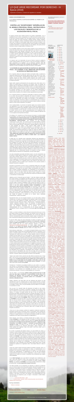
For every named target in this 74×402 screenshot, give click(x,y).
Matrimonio (50, 277)
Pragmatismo (63, 303)
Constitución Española (53, 187)
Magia (49, 276)
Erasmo (63, 218)
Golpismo (54, 241)
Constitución (63, 185)
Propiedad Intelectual (56, 313)
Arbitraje (55, 154)
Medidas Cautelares (55, 278)
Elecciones (59, 215)
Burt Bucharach (54, 166)
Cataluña (53, 170)
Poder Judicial (51, 301)
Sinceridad (63, 334)
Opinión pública (58, 290)
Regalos (52, 318)
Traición (60, 343)
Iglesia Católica (54, 246)
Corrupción (58, 189)
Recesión (56, 317)
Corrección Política (52, 189)
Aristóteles (50, 155)
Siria (53, 336)
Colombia (57, 177)
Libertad (56, 271)
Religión (63, 319)
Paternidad (60, 294)
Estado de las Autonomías (59, 223)
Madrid (60, 275)
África (60, 148)
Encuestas (60, 217)
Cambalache (50, 168)
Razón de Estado (51, 317)
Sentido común (55, 333)
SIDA (60, 334)
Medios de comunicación (52, 279)
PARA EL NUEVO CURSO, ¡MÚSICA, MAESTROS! (62, 115)
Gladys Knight (62, 240)
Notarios (49, 288)
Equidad (60, 218)
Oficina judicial (62, 289)
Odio (58, 289)
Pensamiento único (56, 296)
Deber (64, 193)
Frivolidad (63, 235)
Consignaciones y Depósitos (53, 185)
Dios (57, 208)
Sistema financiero (58, 336)
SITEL (64, 336)
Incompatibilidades (51, 249)
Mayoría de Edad (55, 277)
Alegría (52, 150)
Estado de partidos (53, 224)
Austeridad (53, 159)
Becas (55, 162)
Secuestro (58, 331)
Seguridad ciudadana (58, 332)
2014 (60, 54)
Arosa (53, 155)
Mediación (59, 277)
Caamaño (22, 379)
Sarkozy (60, 327)
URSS (56, 350)
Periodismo (53, 297)
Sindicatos (50, 336)
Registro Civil (63, 318)
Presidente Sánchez (51, 306)
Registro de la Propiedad (52, 319)
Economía (58, 211)
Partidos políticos (55, 294)
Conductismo (63, 179)
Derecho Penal (58, 201)
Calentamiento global (56, 167)
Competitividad (56, 178)
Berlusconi (53, 163)
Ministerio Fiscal (12, 380)
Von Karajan (50, 355)
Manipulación (57, 276)
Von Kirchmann (54, 355)
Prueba (49, 314)
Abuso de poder (62, 141)
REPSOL (53, 320)
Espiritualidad (50, 221)
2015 (60, 52)
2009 (60, 133)
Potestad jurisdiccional (52, 303)
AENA (54, 148)
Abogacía (50, 140)
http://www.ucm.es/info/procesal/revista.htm (18, 225)
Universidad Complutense (60, 349)
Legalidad (63, 266)
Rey (48, 325)
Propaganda (50, 313)
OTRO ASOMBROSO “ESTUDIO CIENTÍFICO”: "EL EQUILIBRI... (62, 101)
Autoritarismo (53, 161)
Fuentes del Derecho (61, 236)
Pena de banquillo (61, 295)
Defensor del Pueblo (57, 194)
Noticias (53, 288)
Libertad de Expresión (52, 272)
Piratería (49, 299)
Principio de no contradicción (60, 308)
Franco (64, 234)
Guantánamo (50, 242)
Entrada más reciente (15, 390)
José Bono (63, 260)
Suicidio (60, 339)
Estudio (60, 226)
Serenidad (60, 333)
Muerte (52, 284)
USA (59, 350)
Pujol (60, 314)
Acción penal (58, 142)
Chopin (59, 172)
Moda (60, 283)
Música (57, 284)
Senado (63, 332)
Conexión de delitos (52, 180)
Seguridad (53, 332)
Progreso (63, 312)
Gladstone (57, 240)
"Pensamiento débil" (52, 139)
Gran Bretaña (59, 241)
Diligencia (55, 207)
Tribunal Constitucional (59, 344)
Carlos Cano (54, 169)
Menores (59, 279)
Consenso (63, 184)
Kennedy (53, 266)
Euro (49, 228)
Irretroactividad (55, 259)
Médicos (49, 278)
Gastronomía (50, 240)
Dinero (59, 207)
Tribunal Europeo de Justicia (60, 345)
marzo (61, 128)
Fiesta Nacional (53, 232)
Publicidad (56, 314)
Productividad (50, 312)
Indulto (59, 252)
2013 (60, 55)
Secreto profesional (52, 331)
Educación (62, 212)
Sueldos (57, 339)
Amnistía (49, 153)
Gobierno (50, 241)
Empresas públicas (55, 217)
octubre (61, 66)
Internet (54, 257)
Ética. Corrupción (62, 227)
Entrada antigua (41, 390)
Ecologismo (53, 211)
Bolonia (18, 379)
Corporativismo (58, 188)
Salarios (49, 327)
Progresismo (59, 312)
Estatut (52, 226)
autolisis (57, 159)
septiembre (62, 68)
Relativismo (59, 319)
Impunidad (56, 248)
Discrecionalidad (62, 208)
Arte (62, 155)
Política (59, 301)
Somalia (54, 338)
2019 (60, 47)
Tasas (52, 340)
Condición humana (57, 179)
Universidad (50, 349)
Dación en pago (58, 193)
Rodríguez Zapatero (60, 325)
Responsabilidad (61, 321)
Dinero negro (62, 207)
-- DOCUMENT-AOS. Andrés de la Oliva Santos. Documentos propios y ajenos (55, 28)
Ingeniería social (51, 254)
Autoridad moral (58, 160)
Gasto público (61, 239)
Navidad (57, 286)
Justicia (58, 265)
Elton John (50, 216)
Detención (59, 206)
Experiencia (63, 229)
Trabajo (57, 343)
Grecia (64, 241)
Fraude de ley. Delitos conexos (57, 235)
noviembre (62, 63)
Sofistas (58, 337)
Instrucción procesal (31, 379)
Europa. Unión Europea (57, 228)
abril (60, 126)
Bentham (49, 163)
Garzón (54, 239)
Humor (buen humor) (55, 245)
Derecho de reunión (54, 200)
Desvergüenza (54, 206)
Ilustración (63, 246)
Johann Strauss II (57, 260)
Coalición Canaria (61, 173)
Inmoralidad (56, 254)
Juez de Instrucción (39, 379)
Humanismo (50, 245)
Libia (52, 273)
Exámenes (50, 229)
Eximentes (58, 229)
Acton (55, 145)
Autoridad (53, 160)
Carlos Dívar (59, 169)
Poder (58, 300)
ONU (49, 290)
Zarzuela (54, 356)
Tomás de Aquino (53, 342)
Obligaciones (50, 289)
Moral (49, 284)
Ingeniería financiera (61, 253)
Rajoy (57, 315)
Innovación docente (61, 254)
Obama (63, 288)
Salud (53, 327)
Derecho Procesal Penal (57, 202)
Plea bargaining (52, 300)
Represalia (50, 320)
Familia (49, 230)
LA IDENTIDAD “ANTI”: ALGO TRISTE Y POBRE (61, 109)
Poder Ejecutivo (62, 300)
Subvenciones (53, 339)
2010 (60, 60)
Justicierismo (63, 265)
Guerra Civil (57, 242)
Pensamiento (50, 296)
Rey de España (52, 325)
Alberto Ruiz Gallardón (59, 149)
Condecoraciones (50, 179)
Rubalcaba (50, 326)
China (56, 172)
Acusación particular (61, 145)
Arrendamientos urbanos (57, 155)
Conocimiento (56, 183)
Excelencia (54, 229)
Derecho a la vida (61, 198)
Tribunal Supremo (51, 346)
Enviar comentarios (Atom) (20, 392)
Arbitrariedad (58, 154)
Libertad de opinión (61, 272)
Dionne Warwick (51, 208)
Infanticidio (63, 252)
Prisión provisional (54, 309)
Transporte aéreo (51, 344)
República (57, 320)
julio (60, 121)
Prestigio (57, 306)
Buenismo (49, 166)
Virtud (64, 354)
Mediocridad (62, 278)
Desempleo (50, 206)
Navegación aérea (51, 286)
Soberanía (50, 337)
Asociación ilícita (62, 156)
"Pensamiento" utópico (60, 139)
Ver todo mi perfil (51, 97)
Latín (56, 266)
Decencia (50, 194)
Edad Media (53, 212)
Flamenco (55, 234)
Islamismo (60, 259)
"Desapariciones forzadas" (53, 138)
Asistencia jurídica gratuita (53, 156)
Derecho (55, 198)
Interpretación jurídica (61, 257)
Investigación (55, 258)
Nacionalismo (62, 284)
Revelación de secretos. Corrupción (59, 324)
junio (61, 123)
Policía (56, 301)
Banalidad (57, 161)
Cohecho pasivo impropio (55, 176)
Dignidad (52, 207)
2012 (60, 57)
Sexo (52, 334)
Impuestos (50, 248)
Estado (58, 221)
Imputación (63, 248)
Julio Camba (54, 263)
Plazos (49, 300)
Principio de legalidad (52, 308)
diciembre (61, 62)
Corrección (63, 188)
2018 (60, 49)
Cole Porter (63, 176)
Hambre (63, 242)
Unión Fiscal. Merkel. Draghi (58, 348)
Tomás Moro (59, 342)
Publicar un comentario (15, 384)
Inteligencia (50, 257)
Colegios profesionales (52, 177)
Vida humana (50, 354)
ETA (56, 227)
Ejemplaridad (54, 215)
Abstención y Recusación (53, 141)
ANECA (59, 153)
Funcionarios (59, 237)
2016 (60, 50)
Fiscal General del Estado (57, 233)
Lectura (59, 266)
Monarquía (63, 283)
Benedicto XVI (62, 162)
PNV (56, 300)
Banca (60, 161)
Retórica (52, 324)
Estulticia (53, 227)
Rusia (60, 326)
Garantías (49, 239)
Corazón (52, 188)
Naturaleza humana (61, 285)
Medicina (63, 277)
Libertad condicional (62, 271)
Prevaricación (62, 307)
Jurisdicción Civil (61, 263)
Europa (51, 228)
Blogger (45, 397)
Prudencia (63, 313)
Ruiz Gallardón (55, 326)
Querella (63, 314)
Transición (63, 343)
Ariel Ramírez (62, 154)
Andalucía (55, 153)
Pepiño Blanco (62, 296)
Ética (58, 227)
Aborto (63, 140)
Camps (53, 168)
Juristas (55, 265)
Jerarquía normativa (51, 260)
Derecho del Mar (61, 200)
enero (61, 131)
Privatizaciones (62, 309)
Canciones (57, 168)
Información (50, 253)
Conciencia (63, 178)
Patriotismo (50, 295)
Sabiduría (63, 326)
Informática (54, 253)
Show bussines (55, 334)
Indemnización (57, 249)
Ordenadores (55, 291)
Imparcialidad (62, 247)
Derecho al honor (50, 199)
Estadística (54, 221)
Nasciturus (49, 285)
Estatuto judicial (56, 226)
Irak (51, 259)
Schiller (63, 327)
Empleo (63, 216)
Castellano (63, 169)
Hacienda (60, 242)
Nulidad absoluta (57, 288)
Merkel (57, 280)
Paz (53, 295)
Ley (52, 269)
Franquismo (50, 235)
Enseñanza (53, 218)
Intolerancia (50, 258)
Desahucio (63, 205)
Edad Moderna (57, 212)
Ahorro (53, 149)
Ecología (49, 211)
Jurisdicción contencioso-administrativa (56, 264)
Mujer (55, 284)
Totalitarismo (53, 343)
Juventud (49, 266)
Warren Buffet (60, 355)
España (58, 219)
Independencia (54, 251)
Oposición (63, 290)
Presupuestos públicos (55, 307)
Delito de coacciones (61, 195)
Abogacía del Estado (57, 140)
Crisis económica (59, 190)
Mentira (63, 279)
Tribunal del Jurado (51, 345)
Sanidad (56, 327)
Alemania (15, 379)
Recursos (59, 317)
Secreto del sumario (60, 330)
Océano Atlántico (54, 289)
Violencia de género (59, 354)
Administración (51, 146)
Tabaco (63, 339)
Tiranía (49, 342)
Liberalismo (52, 271)
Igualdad (59, 246)
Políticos (54, 302)
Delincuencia (54, 195)
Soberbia (54, 337)
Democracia (50, 198)
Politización (59, 302)
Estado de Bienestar (55, 222)
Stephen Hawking (59, 338)
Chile (53, 172)
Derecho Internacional (52, 201)
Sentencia (50, 333)
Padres (63, 291)
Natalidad (54, 285)
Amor (52, 153)
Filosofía (60, 232)
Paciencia (59, 291)
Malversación (53, 276)
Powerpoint (58, 303)
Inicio (28, 390)
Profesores (55, 312)
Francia (26, 379)
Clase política (52, 173)
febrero (61, 129)
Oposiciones (50, 291)
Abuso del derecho (52, 142)
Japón (63, 259)
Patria (64, 294)
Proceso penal (18, 380)
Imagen (49, 247)
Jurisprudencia (50, 265)
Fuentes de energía (52, 236)
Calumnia (63, 167)
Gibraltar (54, 240)
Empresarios (50, 217)
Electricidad (63, 215)
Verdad (55, 353)
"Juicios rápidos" (61, 138)
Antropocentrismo (50, 154)
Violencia (54, 354)
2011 (60, 59)
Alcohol (49, 150)
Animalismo (63, 153)
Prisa (49, 309)
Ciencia (63, 172)
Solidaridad (63, 337)
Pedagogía (56, 295)
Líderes (55, 273)
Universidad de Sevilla (51, 350)
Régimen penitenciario (57, 318)
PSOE (53, 314)
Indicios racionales (55, 252)
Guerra (54, 242)
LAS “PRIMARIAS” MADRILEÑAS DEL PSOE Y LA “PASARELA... (61, 91)
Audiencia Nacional (60, 157)
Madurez (63, 275)
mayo (61, 124)
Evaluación (63, 228)
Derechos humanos (57, 205)
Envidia (57, 218)
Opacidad (52, 290)
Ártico (64, 155)
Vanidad (49, 353)
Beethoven (58, 162)
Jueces (54, 261)
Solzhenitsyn (50, 338)
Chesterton (49, 172)
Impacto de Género (55, 247)
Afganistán (57, 148)
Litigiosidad (50, 275)
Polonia (63, 302)
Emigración (54, 216)
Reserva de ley (62, 320)
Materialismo (62, 276)
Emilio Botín (59, 216)
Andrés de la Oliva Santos (52, 59)
